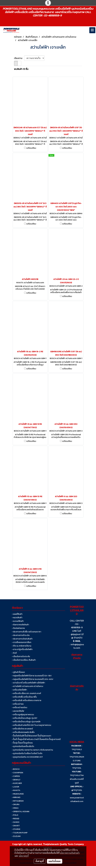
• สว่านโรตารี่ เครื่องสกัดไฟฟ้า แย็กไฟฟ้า (28, 682)
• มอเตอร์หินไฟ (18, 711)
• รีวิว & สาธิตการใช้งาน (21, 645)
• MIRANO (16, 797)
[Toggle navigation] (92, 30)
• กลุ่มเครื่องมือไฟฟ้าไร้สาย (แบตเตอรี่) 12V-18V (32, 675)
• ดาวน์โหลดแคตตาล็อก (21, 642)
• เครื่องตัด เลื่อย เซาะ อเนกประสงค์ (26, 693)
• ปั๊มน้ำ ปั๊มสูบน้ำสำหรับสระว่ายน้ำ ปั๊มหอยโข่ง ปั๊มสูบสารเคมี (36, 739)
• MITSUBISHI (17, 800)
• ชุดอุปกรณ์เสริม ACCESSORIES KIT (27, 756)
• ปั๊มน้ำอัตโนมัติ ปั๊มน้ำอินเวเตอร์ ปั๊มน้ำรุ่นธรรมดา (31, 735)
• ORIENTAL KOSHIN (20, 811)
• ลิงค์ (14, 652)
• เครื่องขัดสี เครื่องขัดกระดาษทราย (26, 700)
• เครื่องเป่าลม (18, 703)
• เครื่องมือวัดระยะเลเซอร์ (22, 728)
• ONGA (15, 807)
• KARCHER (17, 783)
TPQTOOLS (77, 749)
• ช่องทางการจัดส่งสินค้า (22, 638)
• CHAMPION (17, 772)
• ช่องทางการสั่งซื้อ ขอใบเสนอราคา (26, 631)
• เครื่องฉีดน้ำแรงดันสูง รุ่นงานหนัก (26, 721)
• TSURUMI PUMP (20, 832)
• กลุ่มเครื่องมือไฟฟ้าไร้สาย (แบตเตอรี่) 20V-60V (32, 679)
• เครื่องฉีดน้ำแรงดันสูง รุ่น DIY (24, 718)
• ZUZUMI (16, 836)
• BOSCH (15, 769)
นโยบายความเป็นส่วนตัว (70, 853)
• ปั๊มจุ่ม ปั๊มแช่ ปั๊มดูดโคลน (22, 742)
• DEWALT (16, 779)
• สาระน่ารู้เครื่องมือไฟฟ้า (22, 649)
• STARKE (16, 829)
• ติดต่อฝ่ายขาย (18, 628)
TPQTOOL (76, 767)
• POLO (15, 815)
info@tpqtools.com (77, 646)
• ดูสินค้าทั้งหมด (18, 672)
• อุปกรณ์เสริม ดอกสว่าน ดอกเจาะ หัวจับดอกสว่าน (32, 749)
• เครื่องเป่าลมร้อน (19, 707)
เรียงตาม (19, 58)
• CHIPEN (16, 776)
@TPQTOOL (76, 790)
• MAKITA (16, 790)
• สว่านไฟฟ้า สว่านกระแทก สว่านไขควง (27, 686)
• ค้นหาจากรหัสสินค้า (20, 624)
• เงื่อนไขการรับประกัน (21, 656)
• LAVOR (15, 786)
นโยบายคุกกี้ (24, 856)
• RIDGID (15, 818)
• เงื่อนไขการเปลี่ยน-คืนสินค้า (24, 660)
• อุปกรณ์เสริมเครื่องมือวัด (23, 746)
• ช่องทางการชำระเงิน (20, 635)
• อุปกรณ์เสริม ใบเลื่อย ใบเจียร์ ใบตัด (27, 753)
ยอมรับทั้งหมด (55, 861)
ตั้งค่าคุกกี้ (40, 861)
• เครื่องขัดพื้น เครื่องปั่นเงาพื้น (24, 696)
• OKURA (16, 804)
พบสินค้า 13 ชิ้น (21, 69)
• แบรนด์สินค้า (18, 621)
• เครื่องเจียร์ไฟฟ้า (19, 689)
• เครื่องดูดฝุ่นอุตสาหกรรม (23, 714)
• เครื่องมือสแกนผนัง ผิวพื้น (23, 732)
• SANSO (15, 822)
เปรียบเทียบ (31, 148)
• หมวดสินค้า (17, 617)
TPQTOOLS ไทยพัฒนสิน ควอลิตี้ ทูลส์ (77, 779)
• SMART (16, 825)
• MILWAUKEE (18, 793)
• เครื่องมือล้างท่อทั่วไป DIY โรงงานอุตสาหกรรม (31, 725)
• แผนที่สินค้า (17, 614)
